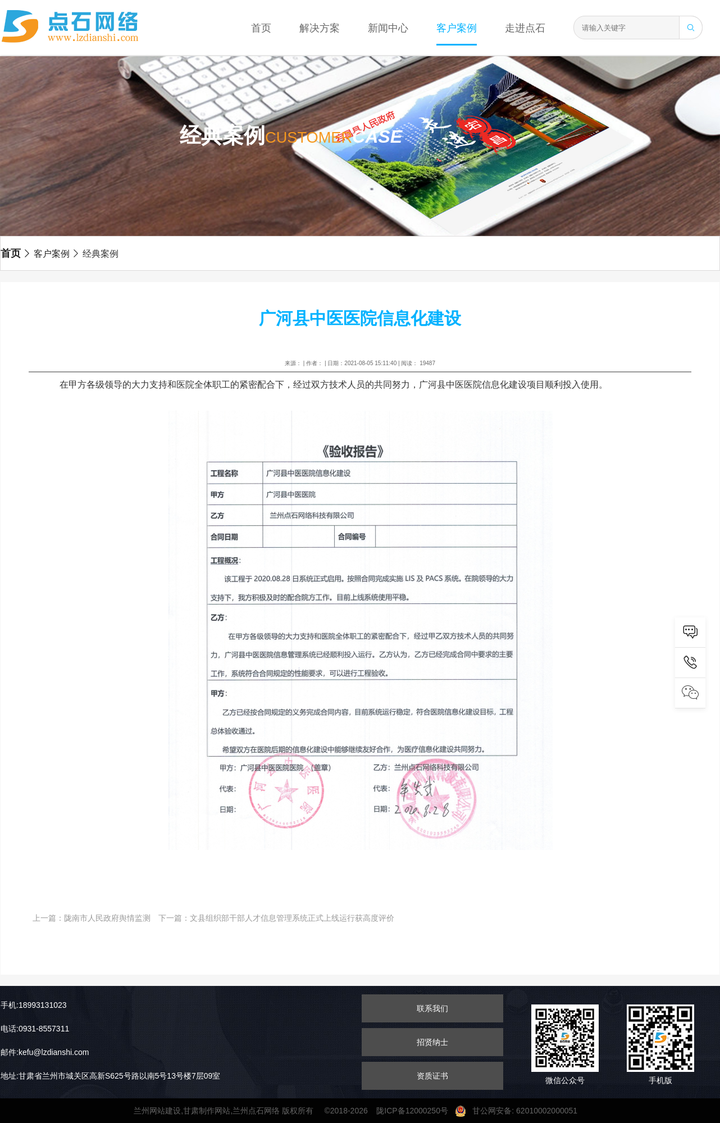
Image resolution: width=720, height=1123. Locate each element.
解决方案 (319, 28)
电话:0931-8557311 (35, 1028)
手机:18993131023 (34, 1005)
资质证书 (432, 1075)
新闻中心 (388, 28)
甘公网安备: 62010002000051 (520, 1110)
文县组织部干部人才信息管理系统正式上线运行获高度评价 (292, 917)
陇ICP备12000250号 (415, 1110)
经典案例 (95, 253)
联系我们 (432, 1008)
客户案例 (456, 28)
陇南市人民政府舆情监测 (107, 917)
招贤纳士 (432, 1042)
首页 (261, 28)
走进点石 (525, 28)
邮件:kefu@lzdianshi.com (45, 1052)
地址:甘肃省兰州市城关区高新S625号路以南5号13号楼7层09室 (110, 1075)
